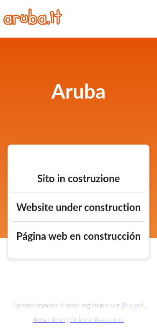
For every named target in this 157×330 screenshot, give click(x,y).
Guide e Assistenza (97, 319)
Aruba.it (133, 305)
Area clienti (49, 319)
